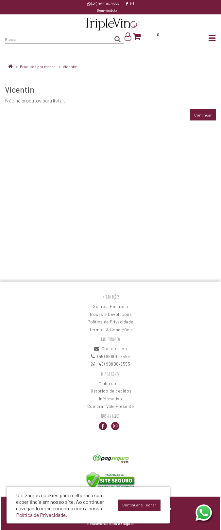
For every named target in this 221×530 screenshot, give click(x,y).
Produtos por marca (38, 66)
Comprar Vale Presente (110, 406)
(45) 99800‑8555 (103, 4)
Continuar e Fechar (139, 505)
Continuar (203, 115)
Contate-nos (110, 348)
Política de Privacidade (110, 321)
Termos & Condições (110, 329)
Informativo (110, 398)
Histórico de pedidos (111, 390)
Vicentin (70, 66)
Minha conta (110, 383)
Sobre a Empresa (110, 306)
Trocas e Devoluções (110, 314)
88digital (126, 523)
